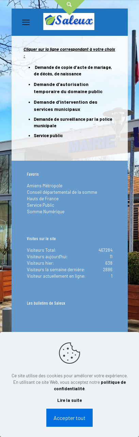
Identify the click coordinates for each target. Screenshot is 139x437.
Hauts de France (43, 198)
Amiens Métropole (44, 185)
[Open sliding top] (69, 7)
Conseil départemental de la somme (62, 192)
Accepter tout (69, 417)
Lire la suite (69, 400)
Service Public (40, 205)
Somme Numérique (45, 211)
